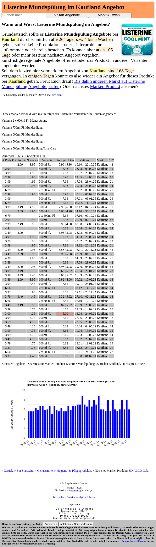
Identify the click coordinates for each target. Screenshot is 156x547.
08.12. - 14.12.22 (85, 288)
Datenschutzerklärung (133, 540)
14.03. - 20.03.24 (85, 237)
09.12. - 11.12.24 (85, 202)
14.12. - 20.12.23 (85, 245)
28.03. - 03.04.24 (85, 232)
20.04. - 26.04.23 (85, 271)
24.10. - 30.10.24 (85, 211)
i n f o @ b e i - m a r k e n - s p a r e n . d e (77, 518)
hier (59, 95)
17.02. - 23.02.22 (85, 339)
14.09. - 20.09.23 (85, 258)
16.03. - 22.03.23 (85, 275)
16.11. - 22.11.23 (85, 249)
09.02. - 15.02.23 (85, 279)
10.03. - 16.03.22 (85, 335)
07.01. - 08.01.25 (85, 198)
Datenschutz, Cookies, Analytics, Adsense (74, 497)
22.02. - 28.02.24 (85, 241)
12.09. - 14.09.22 (85, 309)
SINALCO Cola (139, 470)
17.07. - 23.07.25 (85, 173)
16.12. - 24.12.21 (85, 347)
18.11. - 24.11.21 (85, 352)
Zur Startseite (25, 470)
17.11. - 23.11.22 (85, 292)
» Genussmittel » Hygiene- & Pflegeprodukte (63, 470)
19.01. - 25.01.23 (85, 283)
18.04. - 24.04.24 (85, 228)
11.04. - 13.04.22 (85, 330)
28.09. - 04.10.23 (85, 254)
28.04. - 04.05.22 (85, 326)
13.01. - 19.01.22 (85, 343)
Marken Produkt (105, 86)
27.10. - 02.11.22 (85, 296)
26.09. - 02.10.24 (85, 220)
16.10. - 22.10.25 (85, 164)
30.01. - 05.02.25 (85, 194)
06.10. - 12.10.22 (85, 300)
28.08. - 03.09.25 (85, 168)
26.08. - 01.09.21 (85, 356)
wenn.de (75, 490)
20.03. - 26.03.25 (85, 185)
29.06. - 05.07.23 (85, 266)
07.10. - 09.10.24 (85, 215)
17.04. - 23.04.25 (85, 181)
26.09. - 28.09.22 (85, 305)
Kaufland (103, 164)
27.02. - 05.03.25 (85, 190)
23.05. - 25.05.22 (85, 322)
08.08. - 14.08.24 (85, 224)
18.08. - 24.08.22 (85, 313)
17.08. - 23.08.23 (85, 262)
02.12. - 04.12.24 (85, 207)
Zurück (8, 470)
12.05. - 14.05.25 (85, 177)
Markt (100, 160)
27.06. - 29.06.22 (85, 317)
